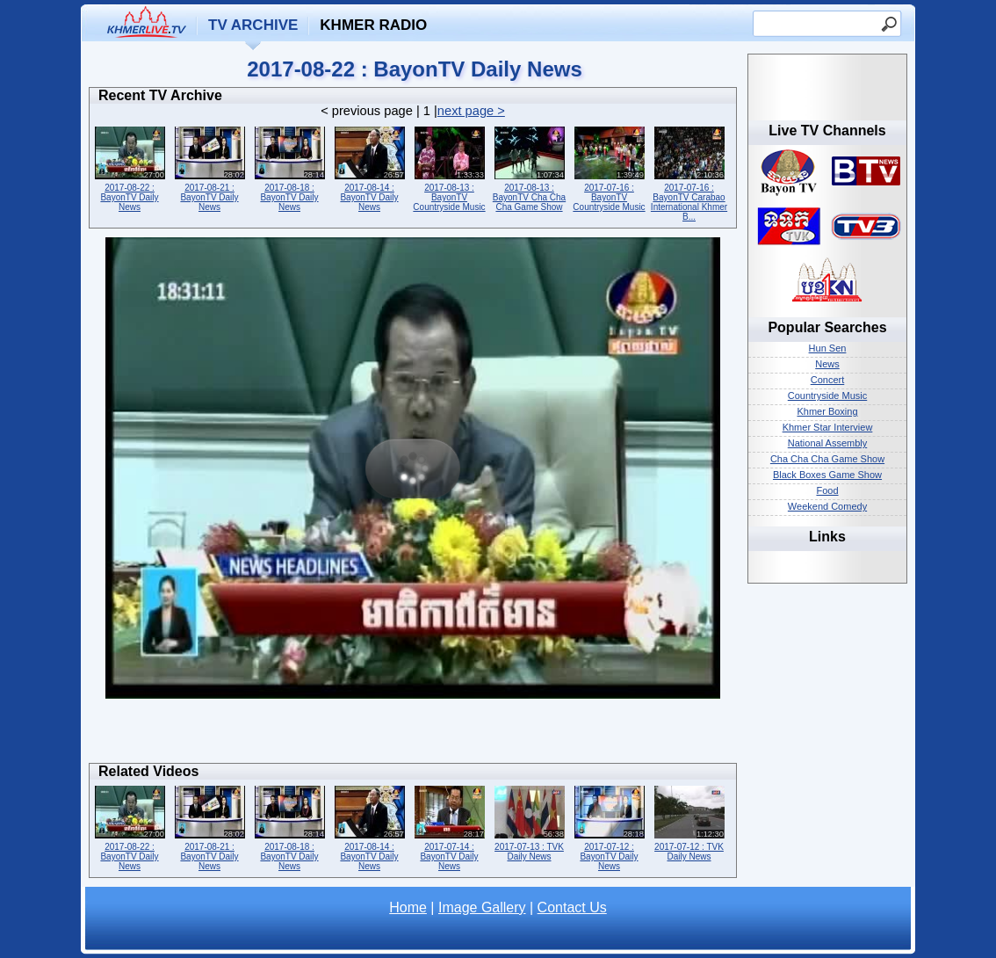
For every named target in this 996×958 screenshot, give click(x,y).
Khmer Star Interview (828, 427)
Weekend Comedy (827, 506)
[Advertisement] (412, 735)
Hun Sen (828, 348)
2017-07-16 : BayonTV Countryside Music (609, 167)
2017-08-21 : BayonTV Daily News (209, 167)
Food (827, 490)
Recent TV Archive (160, 95)
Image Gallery (482, 907)
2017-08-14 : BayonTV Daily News (369, 167)
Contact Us (572, 907)
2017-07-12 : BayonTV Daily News (609, 826)
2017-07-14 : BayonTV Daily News (449, 826)
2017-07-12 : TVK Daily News (689, 821)
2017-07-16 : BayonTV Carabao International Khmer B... (689, 172)
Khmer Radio (373, 25)
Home (408, 907)
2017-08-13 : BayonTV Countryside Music (449, 167)
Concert (828, 379)
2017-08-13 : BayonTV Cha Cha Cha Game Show (529, 167)
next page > (471, 111)
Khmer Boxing (827, 411)
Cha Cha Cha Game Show (827, 459)
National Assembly (828, 443)
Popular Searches (827, 327)
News (827, 364)
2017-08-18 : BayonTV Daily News (289, 167)
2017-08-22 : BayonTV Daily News (129, 167)
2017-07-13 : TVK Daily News (529, 821)
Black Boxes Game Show (827, 474)
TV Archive (253, 25)
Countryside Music (827, 395)
